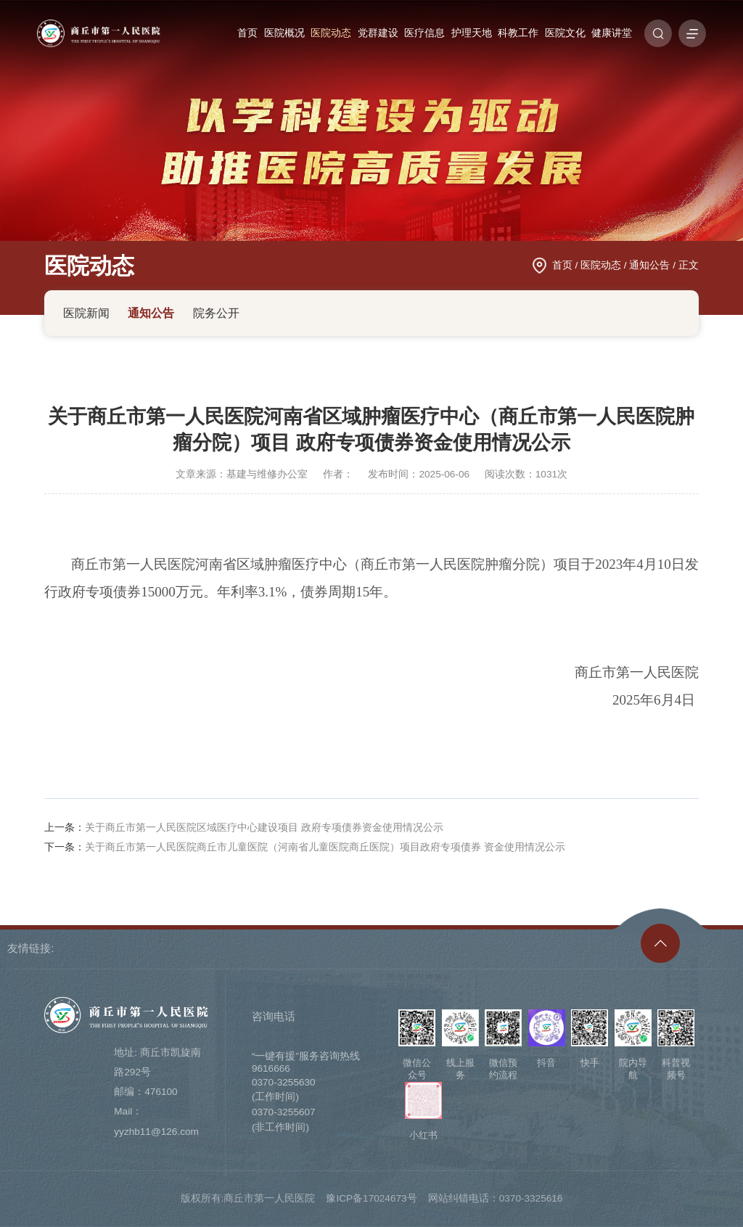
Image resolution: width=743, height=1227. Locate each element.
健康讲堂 (611, 33)
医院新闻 (86, 312)
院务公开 (216, 312)
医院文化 (565, 33)
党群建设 (378, 33)
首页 (247, 33)
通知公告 (649, 265)
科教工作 (518, 33)
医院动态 (331, 33)
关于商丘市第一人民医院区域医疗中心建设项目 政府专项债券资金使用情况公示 (264, 827)
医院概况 (284, 33)
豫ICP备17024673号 (371, 1198)
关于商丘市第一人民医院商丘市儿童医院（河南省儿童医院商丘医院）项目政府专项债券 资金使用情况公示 (325, 847)
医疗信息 (424, 33)
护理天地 (471, 33)
